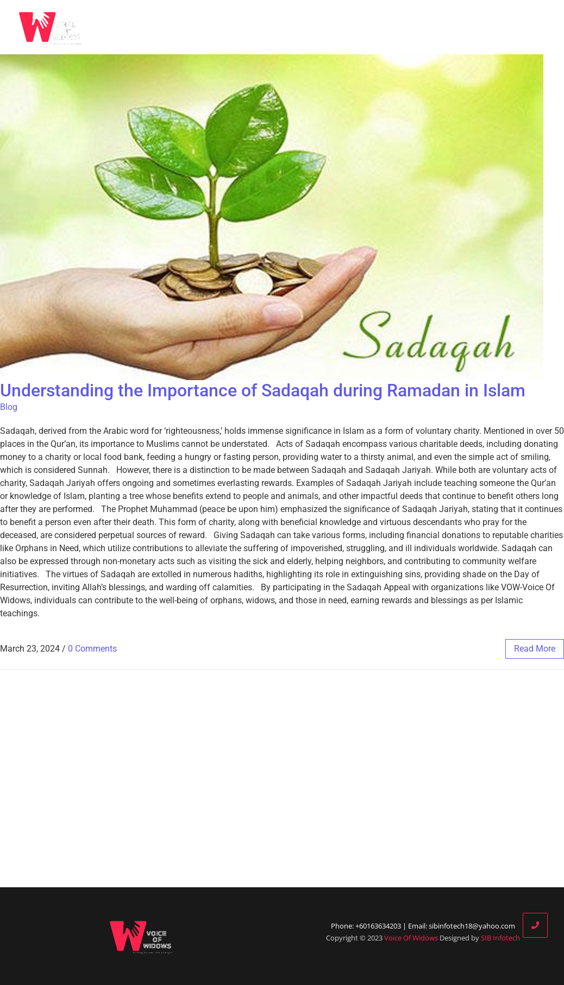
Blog (356, 27)
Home (242, 27)
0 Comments (92, 648)
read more (534, 648)
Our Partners (412, 27)
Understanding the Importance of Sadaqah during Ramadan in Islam (262, 390)
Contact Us (533, 27)
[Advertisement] (282, 779)
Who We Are (303, 27)
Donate (474, 27)
